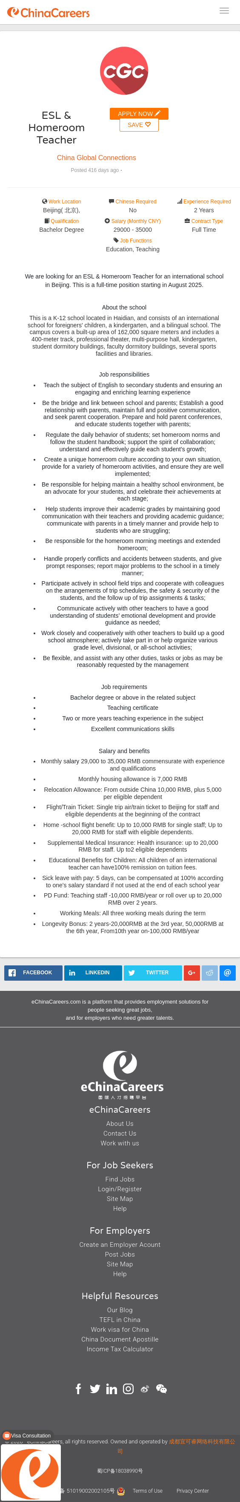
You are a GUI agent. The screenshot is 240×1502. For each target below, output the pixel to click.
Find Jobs (119, 1179)
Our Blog (120, 1310)
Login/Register (120, 1189)
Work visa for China (120, 1329)
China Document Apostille (120, 1339)
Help (120, 1208)
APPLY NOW (139, 113)
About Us (120, 1124)
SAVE (139, 124)
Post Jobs (120, 1254)
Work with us (120, 1143)
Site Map (120, 1199)
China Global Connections (96, 157)
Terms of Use (148, 1491)
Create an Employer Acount (119, 1245)
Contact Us (120, 1133)
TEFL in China (120, 1320)
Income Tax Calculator (119, 1349)
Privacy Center (193, 1491)
